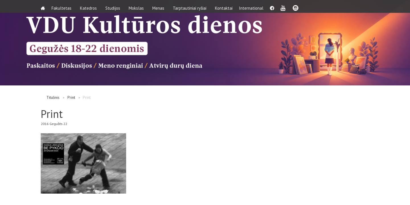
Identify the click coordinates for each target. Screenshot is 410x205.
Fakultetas (63, 6)
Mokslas (138, 6)
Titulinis (53, 97)
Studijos (114, 6)
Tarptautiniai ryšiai (191, 6)
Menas (160, 6)
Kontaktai (226, 6)
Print (71, 97)
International (255, 6)
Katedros (90, 6)
